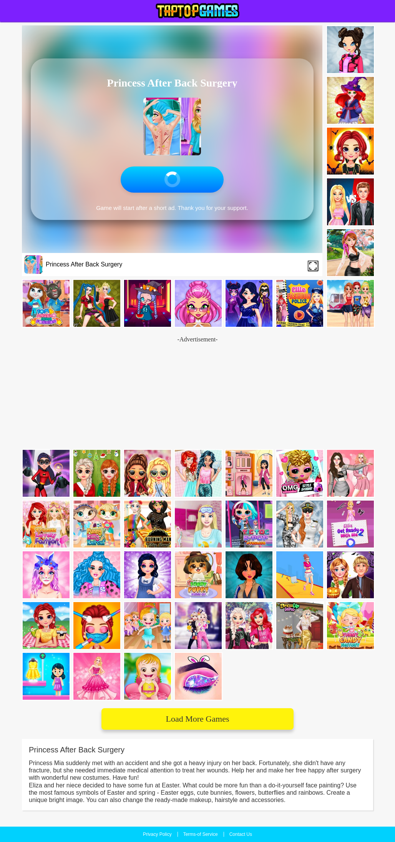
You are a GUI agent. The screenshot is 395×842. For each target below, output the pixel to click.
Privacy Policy (157, 834)
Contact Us (240, 834)
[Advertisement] (197, 393)
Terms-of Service (200, 834)
